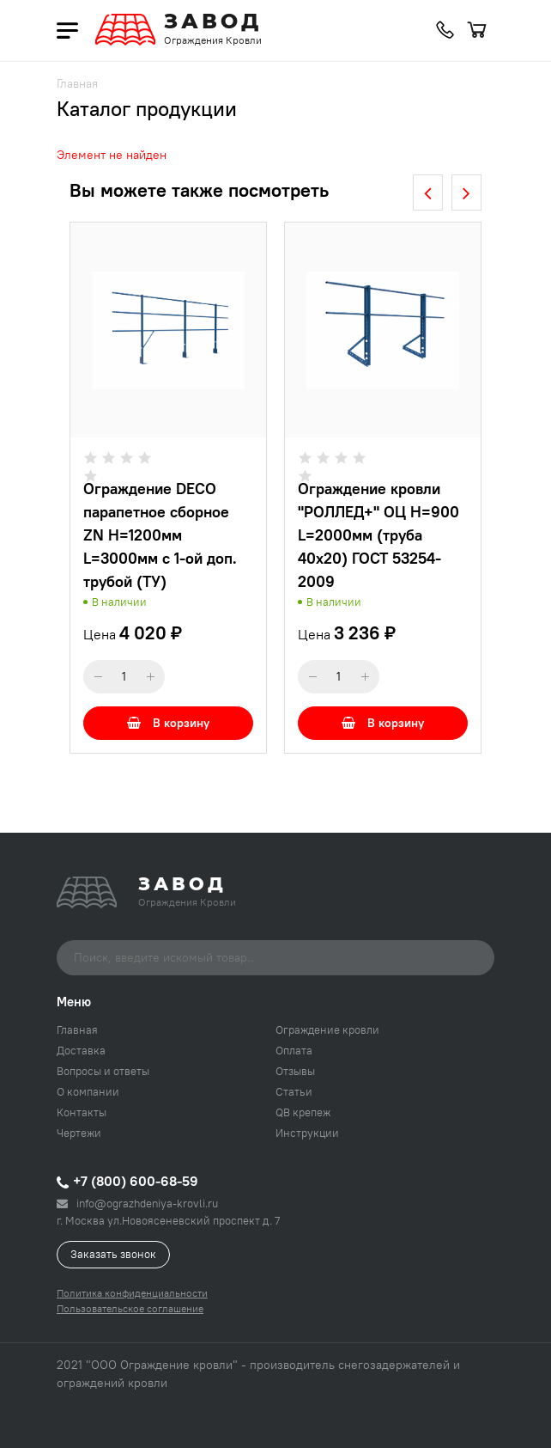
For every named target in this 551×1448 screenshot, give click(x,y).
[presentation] (428, 192)
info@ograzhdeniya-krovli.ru (137, 1203)
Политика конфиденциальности (132, 1292)
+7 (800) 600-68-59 (127, 1180)
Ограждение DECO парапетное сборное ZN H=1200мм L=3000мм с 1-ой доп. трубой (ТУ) (160, 535)
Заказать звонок (113, 1254)
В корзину (168, 722)
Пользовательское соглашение (130, 1308)
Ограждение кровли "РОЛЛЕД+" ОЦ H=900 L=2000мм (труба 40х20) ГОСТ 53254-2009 (378, 535)
